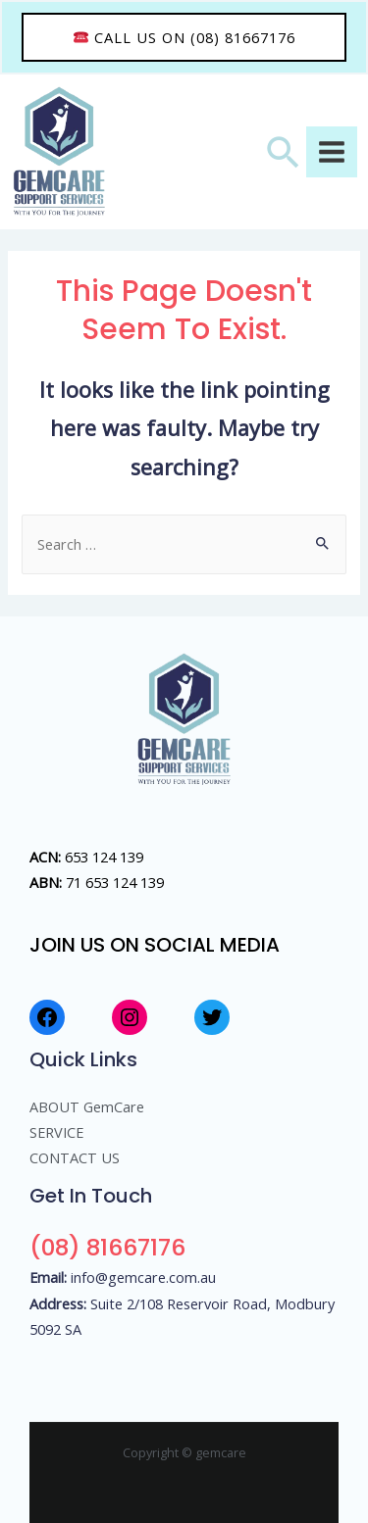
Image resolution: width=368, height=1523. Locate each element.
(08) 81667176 (107, 1247)
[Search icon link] (283, 151)
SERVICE (56, 1132)
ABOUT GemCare (86, 1106)
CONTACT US (74, 1157)
